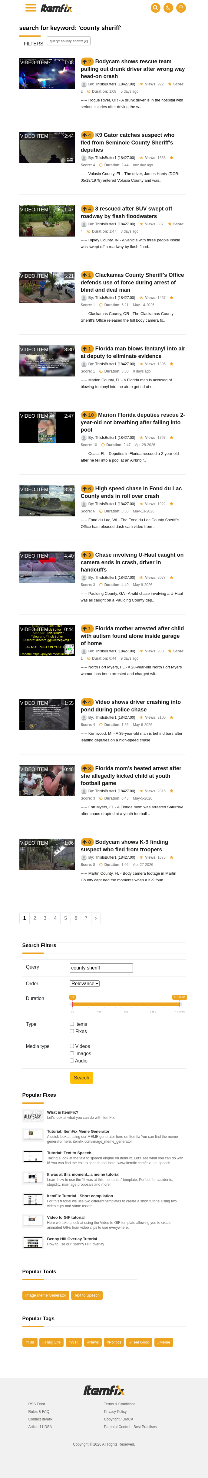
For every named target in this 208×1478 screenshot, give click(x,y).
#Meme (163, 1342)
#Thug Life (51, 1342)
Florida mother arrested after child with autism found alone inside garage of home (132, 635)
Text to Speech (87, 1295)
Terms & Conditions (120, 1404)
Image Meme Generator (45, 1295)
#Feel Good (139, 1342)
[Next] (96, 918)
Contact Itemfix (40, 1419)
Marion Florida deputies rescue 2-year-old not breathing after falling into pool (133, 422)
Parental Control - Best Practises (130, 1427)
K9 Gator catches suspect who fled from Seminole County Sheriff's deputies (128, 142)
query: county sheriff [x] (69, 41)
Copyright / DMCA (119, 1419)
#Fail (30, 1342)
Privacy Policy (115, 1412)
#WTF (74, 1342)
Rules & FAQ (38, 1412)
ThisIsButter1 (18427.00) (115, 84)
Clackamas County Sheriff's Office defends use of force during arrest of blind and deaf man (132, 282)
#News (93, 1342)
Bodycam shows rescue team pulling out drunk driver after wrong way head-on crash (133, 68)
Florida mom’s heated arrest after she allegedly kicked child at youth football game (131, 775)
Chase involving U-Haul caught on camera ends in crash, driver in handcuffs (132, 562)
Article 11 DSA (40, 1427)
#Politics (114, 1342)
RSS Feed (36, 1404)
